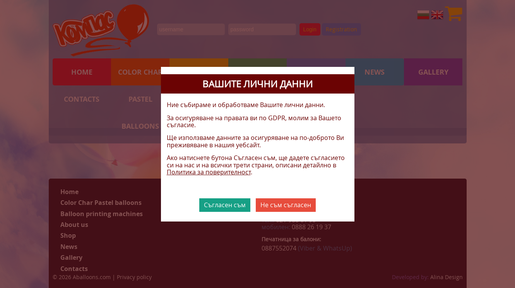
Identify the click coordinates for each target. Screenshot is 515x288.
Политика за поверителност (209, 172)
